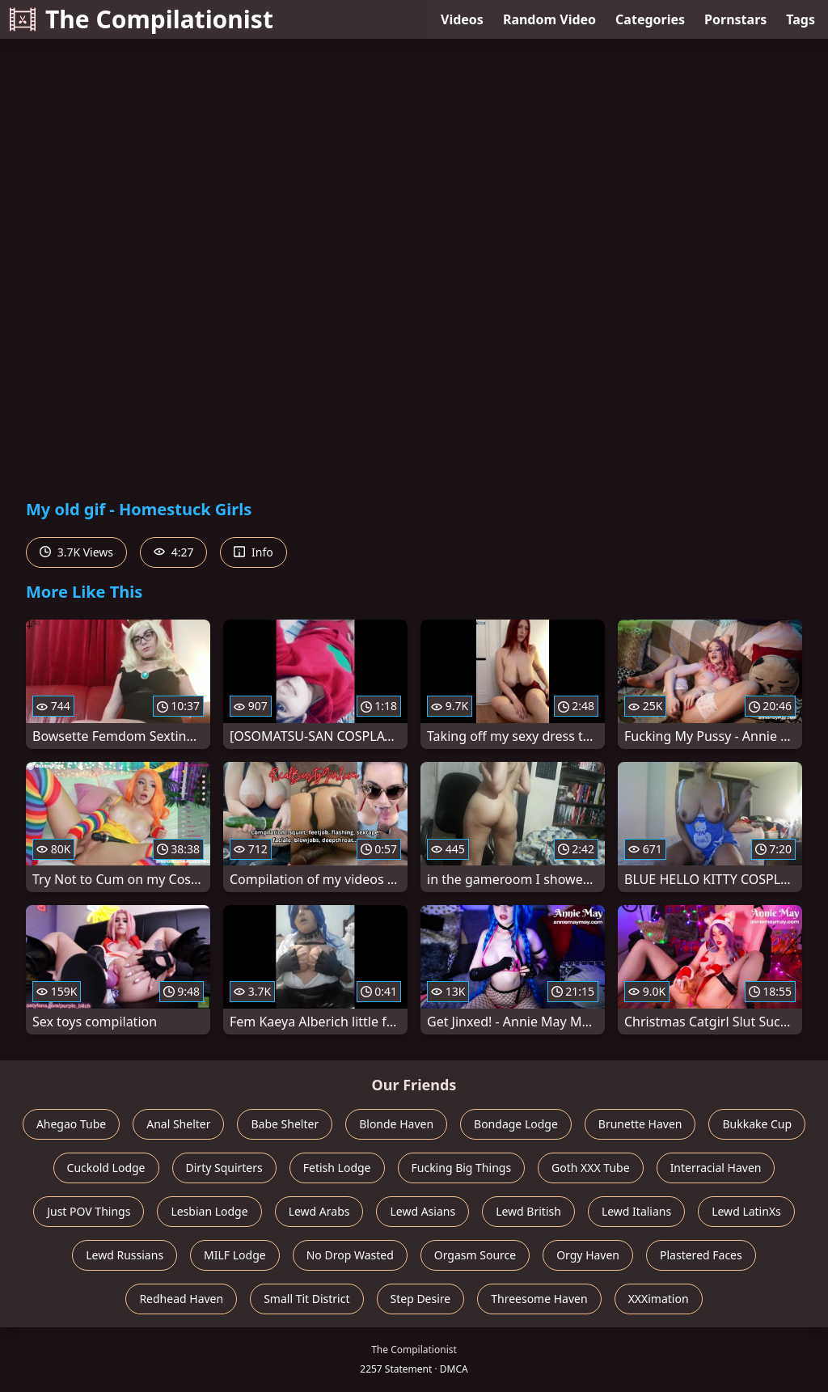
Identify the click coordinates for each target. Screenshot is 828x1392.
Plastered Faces (701, 1255)
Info (253, 552)
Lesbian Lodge (209, 1211)
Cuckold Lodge (106, 1167)
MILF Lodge (235, 1255)
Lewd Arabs (319, 1211)
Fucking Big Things (462, 1167)
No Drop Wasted (350, 1255)
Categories (650, 19)
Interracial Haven (716, 1167)
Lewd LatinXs (746, 1211)
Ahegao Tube (71, 1124)
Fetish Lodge (337, 1167)
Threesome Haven (539, 1298)
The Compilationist (141, 19)
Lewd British (528, 1211)
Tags (800, 19)
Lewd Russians (124, 1255)
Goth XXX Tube (590, 1167)
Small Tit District (306, 1298)
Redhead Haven (181, 1298)
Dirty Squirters (224, 1167)
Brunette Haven (640, 1124)
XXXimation (658, 1298)
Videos (462, 19)
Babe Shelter (285, 1124)
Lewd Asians (422, 1211)
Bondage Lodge (516, 1124)
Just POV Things (88, 1211)
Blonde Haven (396, 1124)
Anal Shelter (178, 1124)
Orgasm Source (475, 1255)
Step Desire (421, 1298)
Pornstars (735, 19)
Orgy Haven (587, 1255)
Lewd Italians (636, 1211)
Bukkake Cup (757, 1124)
